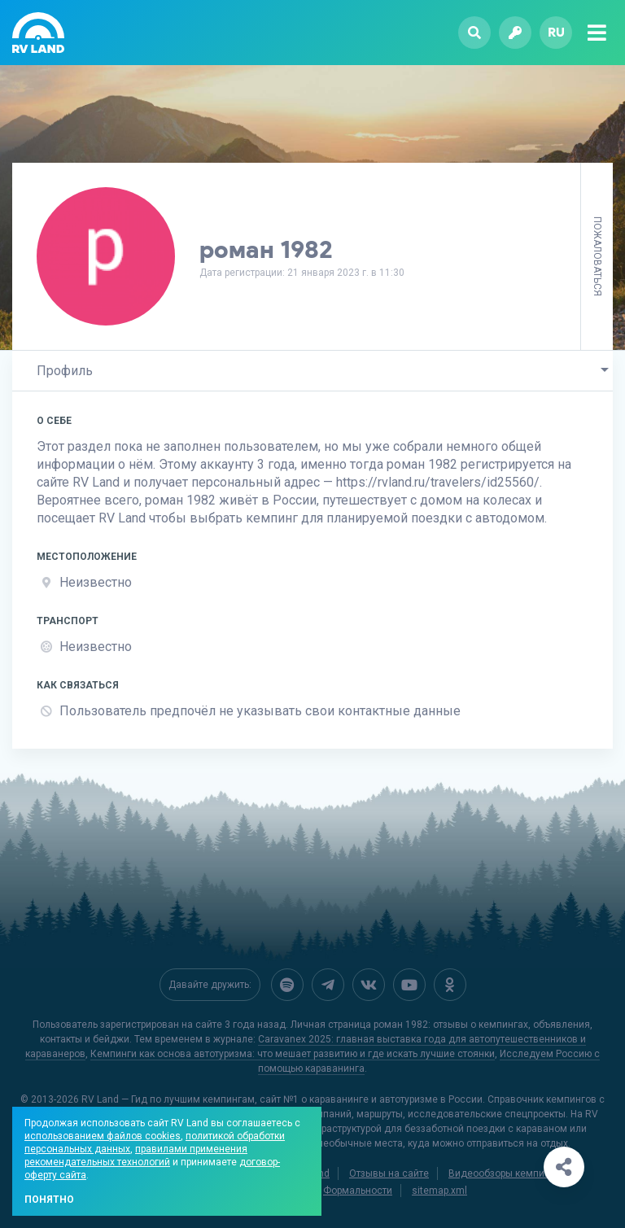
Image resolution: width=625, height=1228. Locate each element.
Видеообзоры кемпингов (507, 1172)
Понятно (49, 1199)
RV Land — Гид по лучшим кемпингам (168, 1097)
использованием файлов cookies (102, 1136)
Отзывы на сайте (389, 1172)
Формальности (357, 1189)
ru (556, 32)
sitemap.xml (439, 1189)
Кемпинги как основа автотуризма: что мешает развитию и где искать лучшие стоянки (292, 1052)
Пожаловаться (597, 256)
